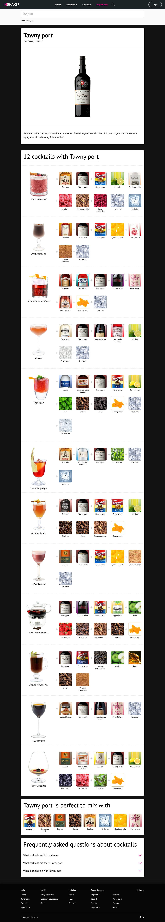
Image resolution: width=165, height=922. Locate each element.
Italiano (116, 907)
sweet (39, 41)
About (71, 894)
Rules (71, 899)
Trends (58, 4)
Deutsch (94, 899)
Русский (116, 903)
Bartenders (71, 4)
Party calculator (47, 894)
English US (95, 907)
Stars (43, 903)
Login (155, 4)
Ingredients (102, 4)
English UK (95, 894)
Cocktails (86, 4)
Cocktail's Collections (49, 899)
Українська (117, 899)
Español (94, 903)
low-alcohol (28, 41)
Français (116, 894)
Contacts (72, 903)
